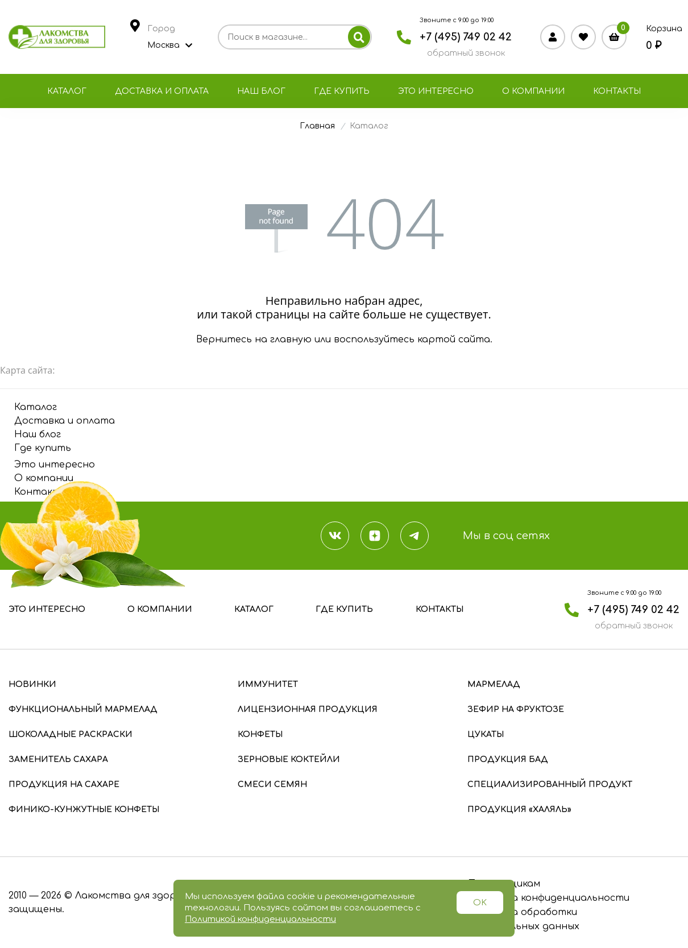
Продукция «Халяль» (519, 809)
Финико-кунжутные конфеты (84, 809)
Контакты (617, 91)
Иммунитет (268, 684)
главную (291, 339)
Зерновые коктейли (289, 759)
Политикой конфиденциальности (260, 919)
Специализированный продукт (549, 784)
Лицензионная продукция (308, 709)
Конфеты (260, 734)
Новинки (32, 684)
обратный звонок (466, 53)
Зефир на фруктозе (515, 709)
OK (480, 903)
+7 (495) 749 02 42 (466, 37)
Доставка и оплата (162, 91)
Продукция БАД (507, 759)
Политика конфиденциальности (548, 898)
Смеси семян (272, 784)
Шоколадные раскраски (70, 734)
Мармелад (493, 684)
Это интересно (436, 91)
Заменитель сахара (58, 759)
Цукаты (485, 734)
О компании (533, 91)
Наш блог (261, 91)
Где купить (342, 91)
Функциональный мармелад (83, 709)
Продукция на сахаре (64, 784)
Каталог (66, 91)
